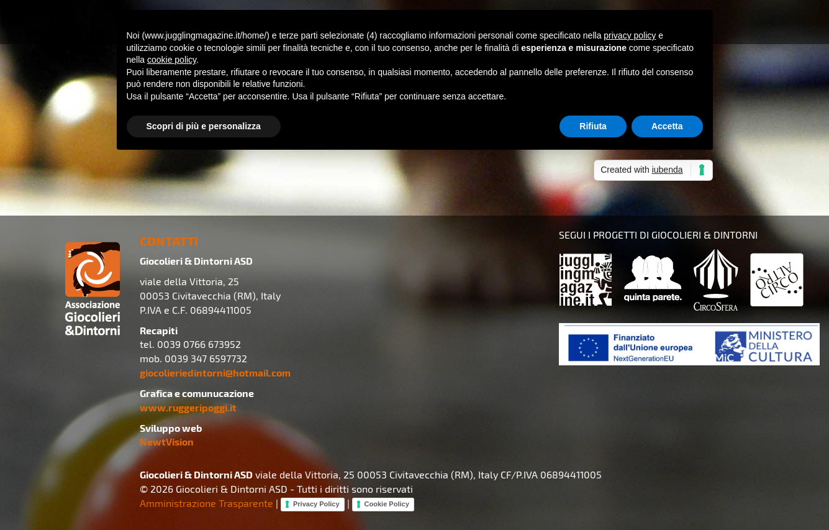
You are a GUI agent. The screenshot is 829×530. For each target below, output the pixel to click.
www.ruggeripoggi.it (188, 407)
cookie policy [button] (171, 60)
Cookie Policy (387, 504)
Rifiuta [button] (593, 126)
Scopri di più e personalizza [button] (204, 126)
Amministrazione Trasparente (206, 503)
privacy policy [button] (630, 35)
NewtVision (167, 441)
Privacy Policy (316, 504)
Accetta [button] (667, 126)
